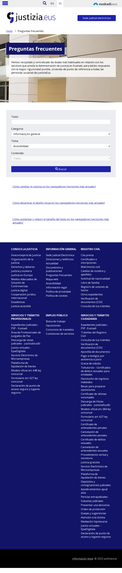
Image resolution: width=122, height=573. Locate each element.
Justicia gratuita (90, 462)
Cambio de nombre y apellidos (93, 272)
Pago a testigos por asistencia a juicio (92, 357)
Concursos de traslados (60, 329)
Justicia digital (19, 290)
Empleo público (57, 315)
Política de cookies (57, 295)
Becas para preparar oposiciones (93, 388)
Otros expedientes (92, 294)
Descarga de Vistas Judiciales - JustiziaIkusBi (95, 403)
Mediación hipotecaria (94, 521)
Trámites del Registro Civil (94, 334)
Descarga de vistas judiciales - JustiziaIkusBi (25, 341)
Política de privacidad (58, 291)
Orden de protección (93, 509)
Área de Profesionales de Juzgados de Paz (26, 334)
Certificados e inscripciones (89, 261)
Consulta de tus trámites (95, 306)
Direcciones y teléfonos (60, 259)
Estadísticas (18, 302)
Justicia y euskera (21, 271)
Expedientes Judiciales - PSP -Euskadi (94, 326)
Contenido (17, 153)
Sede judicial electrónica (97, 18)
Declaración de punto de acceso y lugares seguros (96, 535)
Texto (14, 116)
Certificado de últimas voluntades (93, 395)
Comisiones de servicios (60, 333)
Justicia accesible (21, 306)
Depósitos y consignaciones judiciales (96, 483)
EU (52, 3)
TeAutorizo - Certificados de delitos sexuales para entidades (96, 371)
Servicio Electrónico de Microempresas (24, 356)
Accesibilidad (53, 283)
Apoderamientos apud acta (94, 490)
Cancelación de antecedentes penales (94, 433)
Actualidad (52, 263)
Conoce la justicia (24, 249)
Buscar (61, 169)
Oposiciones (53, 325)
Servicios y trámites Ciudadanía (95, 317)
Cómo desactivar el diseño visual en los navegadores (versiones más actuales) (59, 203)
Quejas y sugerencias (93, 513)
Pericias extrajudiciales (94, 497)
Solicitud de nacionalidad (95, 278)
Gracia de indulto (91, 363)
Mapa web (52, 279)
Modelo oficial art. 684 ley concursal (96, 410)
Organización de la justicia (22, 261)
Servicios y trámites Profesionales (25, 317)
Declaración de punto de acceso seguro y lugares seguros (25, 389)
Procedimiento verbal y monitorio (94, 456)
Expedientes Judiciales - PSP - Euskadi (25, 326)
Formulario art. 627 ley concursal (24, 379)
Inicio (9, 31)
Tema (14, 141)
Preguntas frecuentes (59, 275)
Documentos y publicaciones (54, 269)
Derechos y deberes (23, 267)
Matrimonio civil (90, 267)
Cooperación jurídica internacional (23, 296)
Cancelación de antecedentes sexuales (94, 448)
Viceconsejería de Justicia (26, 255)
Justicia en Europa (22, 275)
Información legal (56, 287)
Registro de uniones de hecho (94, 288)
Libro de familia (90, 282)
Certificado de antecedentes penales (94, 426)
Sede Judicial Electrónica (60, 255)
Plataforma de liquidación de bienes (23, 364)
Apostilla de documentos (95, 351)
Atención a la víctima (93, 517)
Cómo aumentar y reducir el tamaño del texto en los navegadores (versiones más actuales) (61, 220)
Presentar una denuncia (95, 505)
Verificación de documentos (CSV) (91, 300)
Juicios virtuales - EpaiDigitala (21, 349)
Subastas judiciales (92, 501)
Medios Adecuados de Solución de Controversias (24, 282)
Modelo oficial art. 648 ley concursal (26, 372)
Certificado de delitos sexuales (93, 441)
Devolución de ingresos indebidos (95, 380)
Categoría (17, 129)
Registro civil (90, 249)
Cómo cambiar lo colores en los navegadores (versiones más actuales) (54, 186)
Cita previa (87, 255)
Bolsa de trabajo (55, 321)
